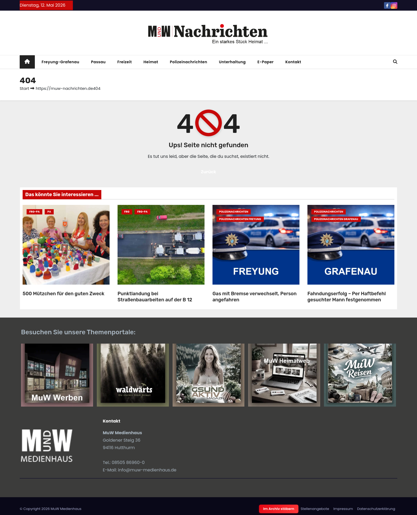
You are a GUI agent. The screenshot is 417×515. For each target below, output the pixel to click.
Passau (98, 62)
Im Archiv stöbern (278, 508)
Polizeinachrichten (188, 62)
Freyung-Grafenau (61, 62)
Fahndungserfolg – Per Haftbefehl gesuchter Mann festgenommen (346, 297)
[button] (395, 62)
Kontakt (293, 62)
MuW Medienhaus (66, 508)
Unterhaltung (232, 62)
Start (24, 88)
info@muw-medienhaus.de (147, 470)
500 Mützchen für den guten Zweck (63, 294)
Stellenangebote (315, 508)
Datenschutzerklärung (376, 508)
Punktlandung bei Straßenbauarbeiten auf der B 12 (155, 297)
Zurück (208, 172)
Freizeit (124, 62)
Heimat (151, 62)
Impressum (343, 508)
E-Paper (265, 62)
